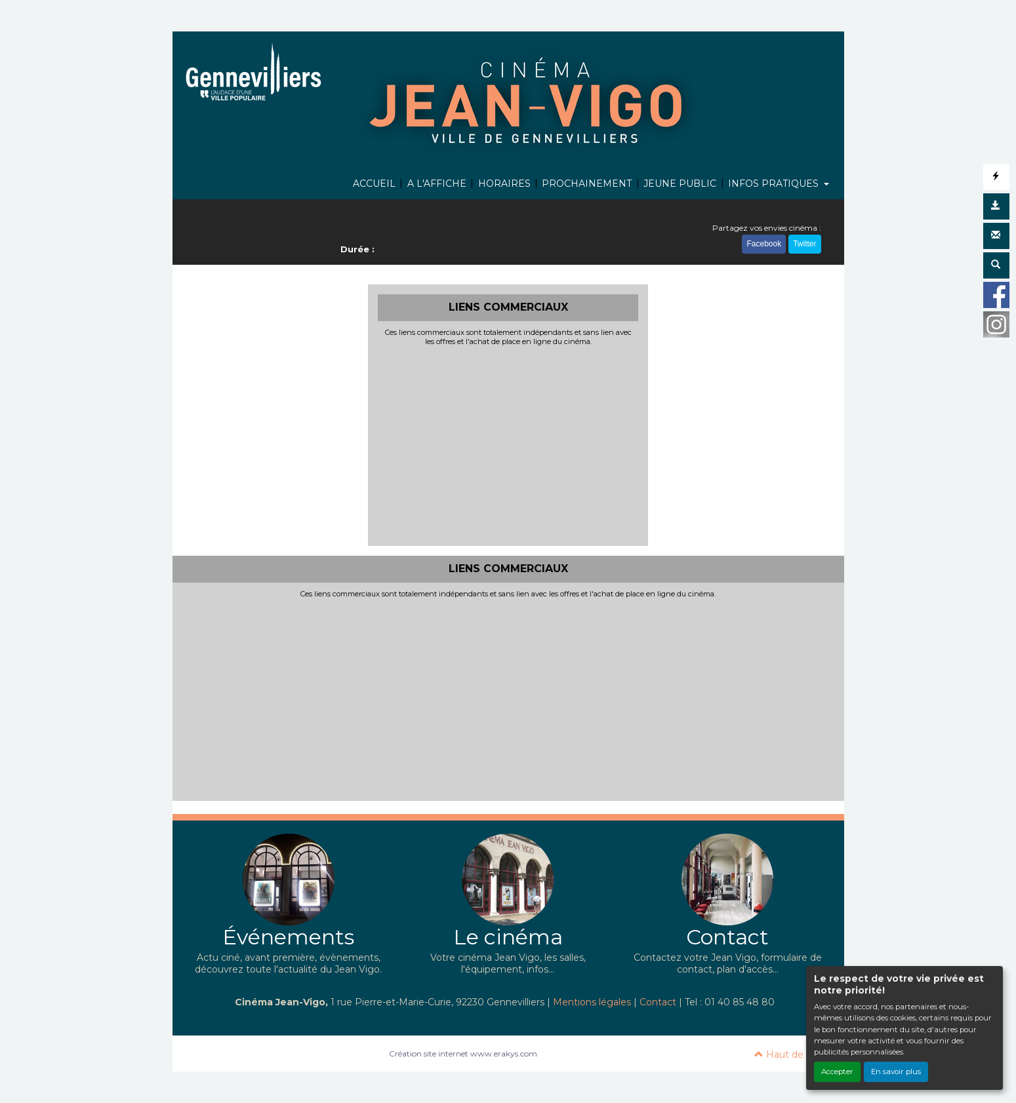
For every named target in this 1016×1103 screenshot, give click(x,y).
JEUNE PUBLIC (679, 183)
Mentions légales (592, 1002)
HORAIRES (504, 183)
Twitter (804, 245)
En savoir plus (896, 1071)
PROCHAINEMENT (587, 183)
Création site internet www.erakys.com (463, 1053)
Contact (658, 1002)
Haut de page (792, 1054)
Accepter (837, 1071)
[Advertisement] (508, 444)
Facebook (763, 245)
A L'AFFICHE (436, 183)
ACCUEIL (374, 183)
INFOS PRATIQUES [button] (774, 183)
